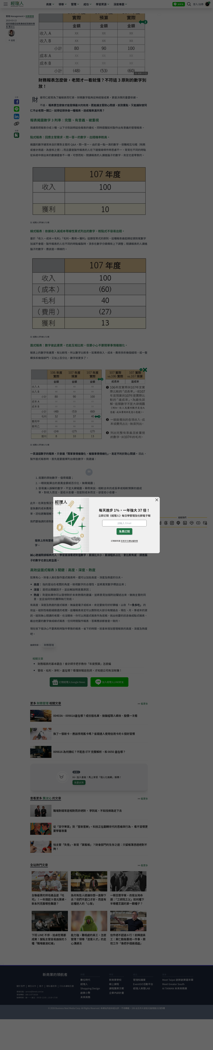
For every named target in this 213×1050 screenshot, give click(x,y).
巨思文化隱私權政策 (129, 540)
